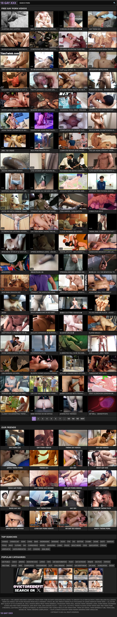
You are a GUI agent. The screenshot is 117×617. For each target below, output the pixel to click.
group (14, 566)
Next (82, 419)
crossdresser (41, 566)
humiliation (102, 566)
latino (42, 562)
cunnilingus (33, 545)
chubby (88, 542)
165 (77, 419)
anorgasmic (44, 542)
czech (14, 562)
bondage (55, 542)
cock (85, 545)
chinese (5, 542)
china (30, 542)
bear (36, 542)
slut (50, 566)
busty (102, 542)
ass (74, 542)
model (42, 545)
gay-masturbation (60, 562)
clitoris (18, 545)
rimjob (90, 562)
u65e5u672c (6, 549)
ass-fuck (98, 562)
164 (73, 419)
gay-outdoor (80, 562)
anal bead (46, 549)
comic (60, 545)
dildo (63, 542)
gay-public (6, 562)
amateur (110, 542)
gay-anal (92, 566)
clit (29, 549)
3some (95, 542)
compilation (29, 566)
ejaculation (93, 545)
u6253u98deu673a (19, 549)
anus (11, 545)
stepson (107, 562)
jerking (21, 562)
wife (20, 566)
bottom (80, 542)
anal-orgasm (59, 566)
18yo (49, 562)
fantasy (69, 566)
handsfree (51, 545)
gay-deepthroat (80, 566)
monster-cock (32, 562)
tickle (4, 545)
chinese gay (14, 542)
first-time (5, 566)
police (66, 545)
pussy (71, 562)
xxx (24, 545)
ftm (68, 542)
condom (36, 549)
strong (103, 545)
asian (23, 542)
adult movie (76, 545)
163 (69, 419)
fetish (111, 566)
